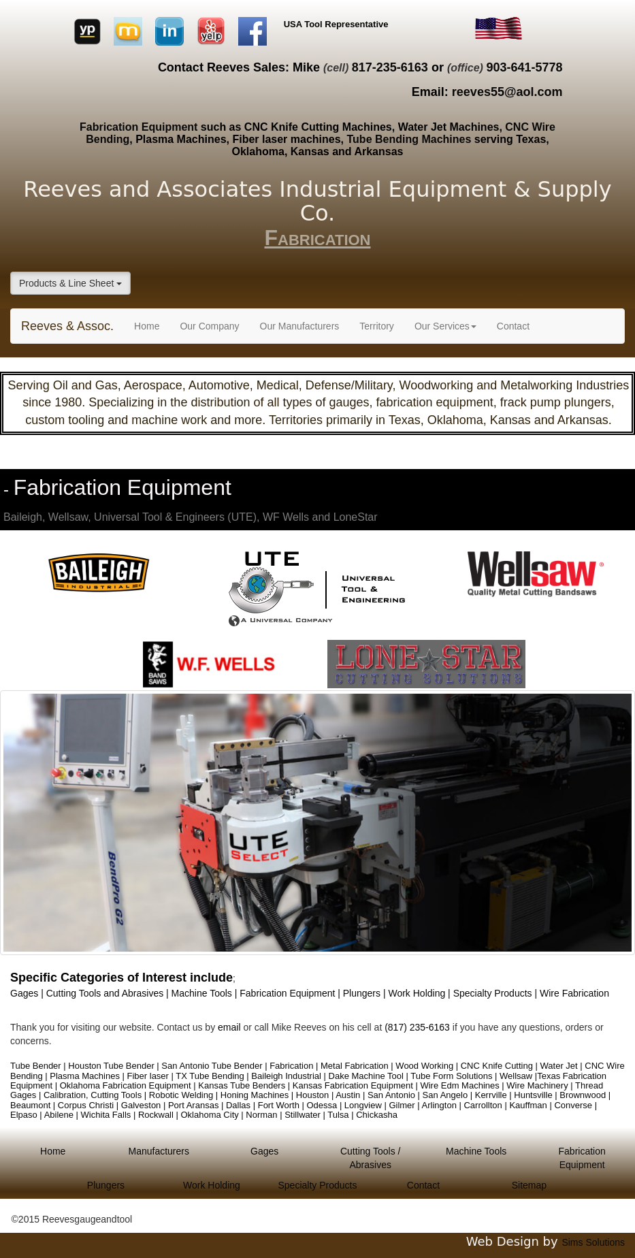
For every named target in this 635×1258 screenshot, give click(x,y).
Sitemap (529, 1185)
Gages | (28, 993)
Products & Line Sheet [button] (70, 283)
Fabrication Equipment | (291, 993)
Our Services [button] (445, 326)
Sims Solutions (593, 1242)
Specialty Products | (496, 993)
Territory (376, 326)
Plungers (106, 1185)
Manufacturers (158, 1151)
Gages (264, 1151)
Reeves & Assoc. (67, 326)
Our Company (209, 326)
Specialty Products (317, 1185)
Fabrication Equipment (138, 127)
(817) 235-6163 (417, 1027)
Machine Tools (476, 1151)
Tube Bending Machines (409, 139)
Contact (513, 326)
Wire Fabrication (574, 993)
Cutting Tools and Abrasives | (109, 993)
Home (151, 325)
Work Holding (211, 1185)
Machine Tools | (206, 993)
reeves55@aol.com (507, 92)
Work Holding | (420, 993)
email (230, 1027)
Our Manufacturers (300, 326)
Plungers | (366, 993)
